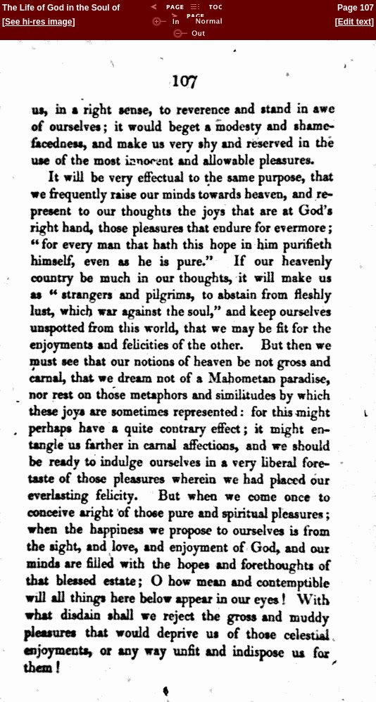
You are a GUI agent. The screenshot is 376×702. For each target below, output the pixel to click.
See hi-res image (38, 22)
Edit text (354, 22)
